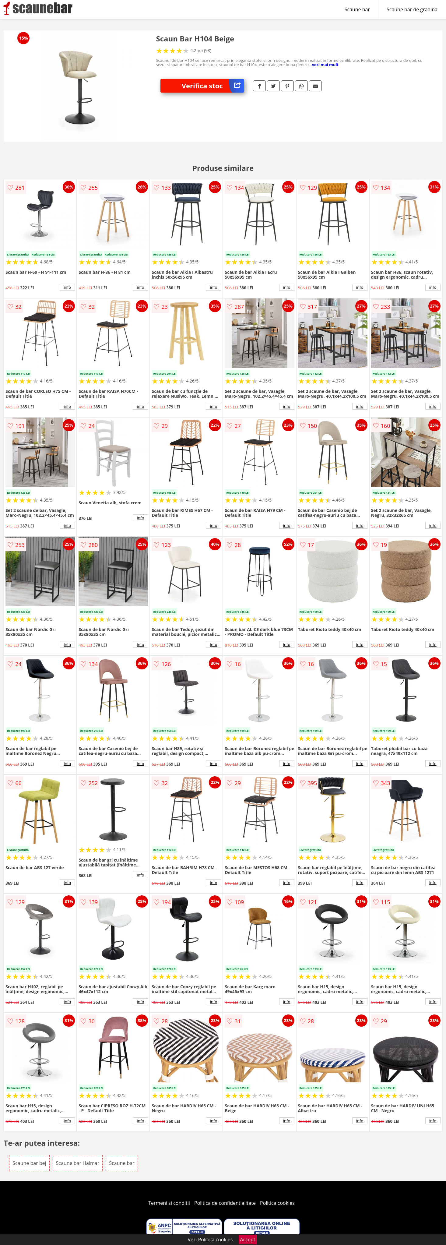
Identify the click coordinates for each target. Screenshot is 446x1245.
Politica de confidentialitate (225, 1203)
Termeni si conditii (169, 1203)
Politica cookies (277, 1203)
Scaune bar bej (29, 1163)
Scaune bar (357, 9)
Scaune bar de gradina (412, 9)
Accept (247, 1239)
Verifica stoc (213, 86)
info (67, 287)
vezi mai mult (325, 64)
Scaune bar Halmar (77, 1163)
